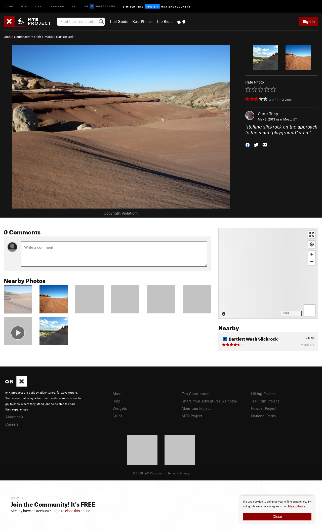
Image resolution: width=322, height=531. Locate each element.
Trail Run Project (265, 401)
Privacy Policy (296, 506)
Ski (74, 6)
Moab (49, 37)
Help (116, 401)
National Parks (263, 416)
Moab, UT (290, 119)
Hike (38, 6)
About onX (14, 417)
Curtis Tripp (268, 113)
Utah (7, 37)
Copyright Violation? (121, 213)
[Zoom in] (311, 254)
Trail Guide (118, 21)
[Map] (268, 273)
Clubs (117, 416)
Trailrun (56, 6)
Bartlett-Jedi (64, 37)
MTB (24, 6)
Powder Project (263, 408)
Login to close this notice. (71, 511)
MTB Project (192, 416)
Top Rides (164, 21)
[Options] (309, 310)
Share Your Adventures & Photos (209, 401)
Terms (172, 473)
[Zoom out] (311, 261)
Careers (11, 424)
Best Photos (142, 21)
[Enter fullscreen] (311, 234)
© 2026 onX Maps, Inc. (148, 473)
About (117, 393)
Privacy (184, 473)
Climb (8, 6)
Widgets (119, 408)
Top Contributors (196, 393)
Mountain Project (196, 408)
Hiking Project (263, 393)
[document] (277, 509)
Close (277, 516)
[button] (247, 144)
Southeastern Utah (27, 37)
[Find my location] (311, 244)
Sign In (309, 21)
